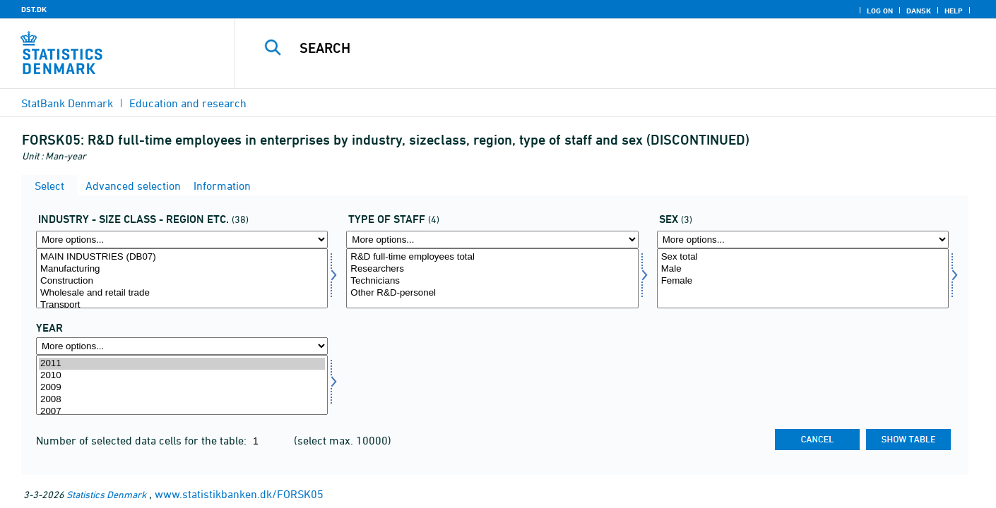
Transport (182, 305)
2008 (182, 400)
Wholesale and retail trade (182, 293)
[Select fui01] (182, 278)
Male (803, 269)
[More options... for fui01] (182, 239)
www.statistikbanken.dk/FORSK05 (239, 494)
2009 (182, 388)
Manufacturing (182, 269)
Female (803, 281)
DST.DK (34, 9)
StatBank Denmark (67, 103)
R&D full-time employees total (492, 257)
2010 (182, 376)
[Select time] (182, 385)
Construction (182, 281)
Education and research (188, 103)
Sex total (803, 257)
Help (953, 11)
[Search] (594, 48)
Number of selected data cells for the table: (142, 440)
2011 (182, 364)
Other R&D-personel (492, 293)
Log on (880, 11)
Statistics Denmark (106, 494)
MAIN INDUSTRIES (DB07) (182, 257)
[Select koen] (803, 278)
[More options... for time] (182, 346)
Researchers (492, 269)
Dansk (918, 11)
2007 (182, 412)
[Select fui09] (492, 278)
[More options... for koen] (803, 239)
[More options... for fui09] (492, 239)
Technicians (492, 281)
